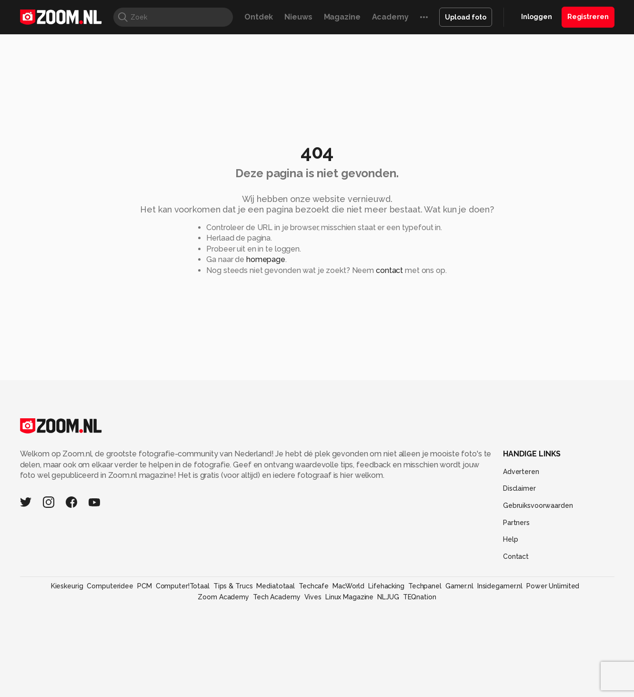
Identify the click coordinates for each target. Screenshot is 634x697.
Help (510, 539)
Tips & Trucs (233, 586)
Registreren (588, 16)
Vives (313, 597)
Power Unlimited (552, 586)
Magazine (342, 16)
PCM (144, 586)
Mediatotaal (275, 586)
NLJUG (388, 597)
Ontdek (258, 16)
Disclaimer (519, 488)
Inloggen (536, 16)
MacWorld (348, 586)
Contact (516, 556)
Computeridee (110, 586)
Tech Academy (277, 597)
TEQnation (419, 597)
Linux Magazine (349, 597)
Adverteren (521, 471)
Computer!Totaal (183, 586)
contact (389, 270)
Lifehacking (386, 586)
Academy (390, 16)
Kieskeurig (67, 586)
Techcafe (314, 586)
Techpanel (425, 586)
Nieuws (298, 16)
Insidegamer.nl (500, 586)
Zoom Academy (223, 597)
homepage (265, 259)
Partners (516, 522)
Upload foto (465, 17)
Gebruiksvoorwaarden (538, 505)
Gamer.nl (459, 586)
